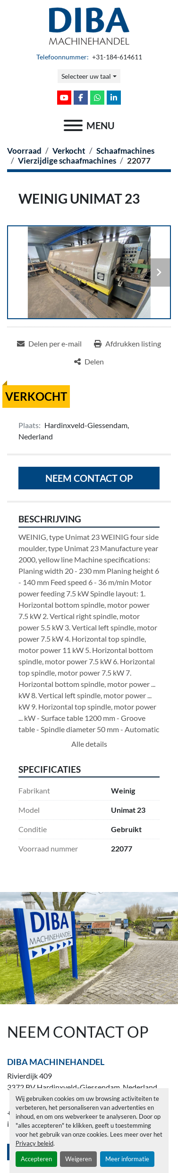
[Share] (89, 362)
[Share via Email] (49, 344)
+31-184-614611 (116, 57)
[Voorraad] (24, 151)
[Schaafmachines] (125, 151)
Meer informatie (127, 1159)
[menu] (73, 125)
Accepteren (36, 1159)
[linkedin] (114, 98)
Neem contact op (89, 478)
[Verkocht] (68, 151)
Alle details (89, 743)
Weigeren (78, 1159)
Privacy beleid (34, 1143)
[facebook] (81, 98)
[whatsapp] (97, 98)
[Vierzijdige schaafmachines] (67, 160)
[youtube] (64, 98)
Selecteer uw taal (86, 76)
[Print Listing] (127, 344)
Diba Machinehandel (55, 1062)
